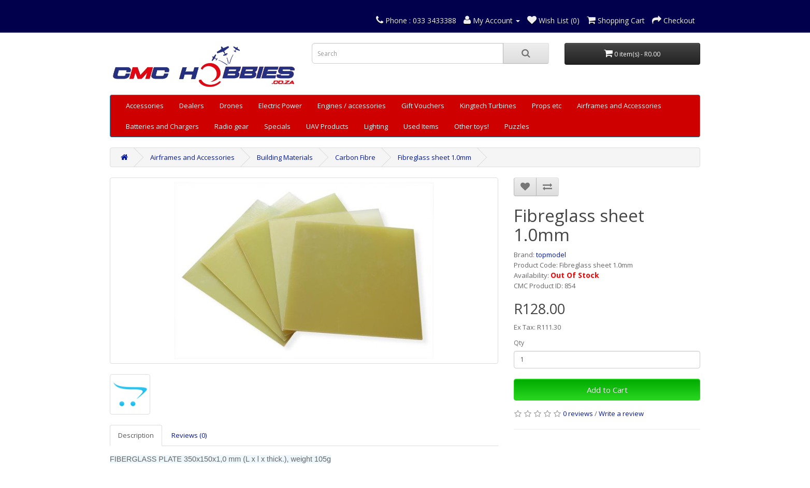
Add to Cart (607, 390)
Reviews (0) (189, 435)
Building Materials (285, 157)
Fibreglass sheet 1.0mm (434, 157)
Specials (277, 126)
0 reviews (578, 413)
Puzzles (516, 126)
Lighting (376, 126)
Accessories (145, 105)
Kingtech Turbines (488, 105)
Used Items (421, 126)
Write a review (621, 413)
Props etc (546, 105)
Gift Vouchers (422, 105)
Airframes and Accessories (619, 105)
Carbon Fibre (355, 157)
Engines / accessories (351, 105)
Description (136, 435)
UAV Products (327, 126)
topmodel (551, 254)
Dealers (191, 105)
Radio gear (231, 126)
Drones (231, 105)
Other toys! (471, 126)
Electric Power (280, 105)
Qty (519, 342)
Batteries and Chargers (162, 126)
